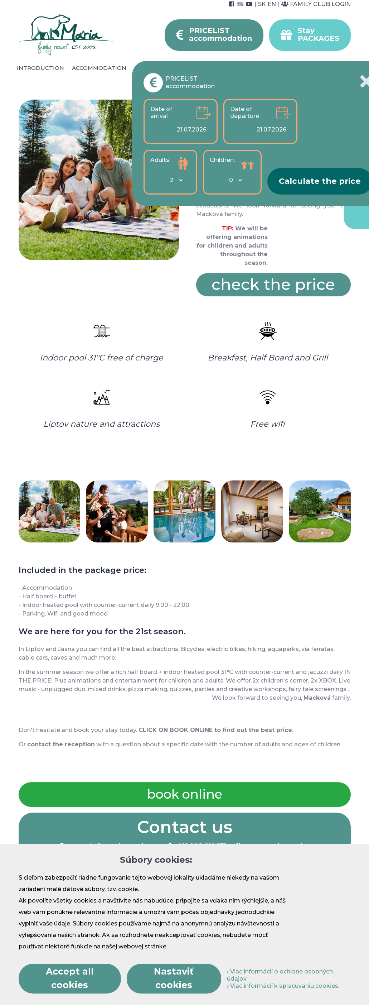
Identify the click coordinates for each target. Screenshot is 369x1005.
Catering (149, 67)
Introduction (40, 67)
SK (262, 4)
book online (184, 794)
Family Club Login (316, 4)
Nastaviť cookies (174, 978)
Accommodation (99, 67)
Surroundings (263, 67)
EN (271, 4)
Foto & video (221, 76)
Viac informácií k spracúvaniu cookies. (283, 985)
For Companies (312, 72)
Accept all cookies (70, 978)
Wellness (187, 67)
